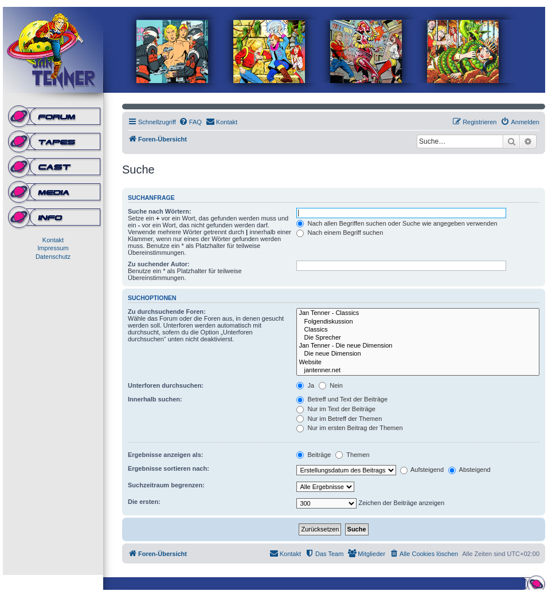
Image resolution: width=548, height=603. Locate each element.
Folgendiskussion (418, 322)
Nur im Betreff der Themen (339, 418)
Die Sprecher (418, 338)
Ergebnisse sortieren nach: (168, 468)
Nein (331, 385)
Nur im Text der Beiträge (335, 408)
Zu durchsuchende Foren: (167, 311)
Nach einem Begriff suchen (339, 232)
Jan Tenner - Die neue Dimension (418, 346)
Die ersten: (144, 501)
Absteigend (469, 469)
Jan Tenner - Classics (418, 313)
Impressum (52, 248)
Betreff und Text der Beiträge (341, 399)
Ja (305, 385)
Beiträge (313, 454)
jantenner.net (418, 370)
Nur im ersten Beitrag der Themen (349, 427)
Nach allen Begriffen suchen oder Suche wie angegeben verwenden (396, 223)
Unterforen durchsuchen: (165, 385)
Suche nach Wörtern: (159, 211)
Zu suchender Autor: (159, 264)
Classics (418, 330)
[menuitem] (190, 122)
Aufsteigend (422, 469)
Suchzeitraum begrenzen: (166, 485)
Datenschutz (53, 256)
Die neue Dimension (418, 354)
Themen (352, 454)
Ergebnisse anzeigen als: (165, 454)
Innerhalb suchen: (155, 399)
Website (418, 362)
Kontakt (53, 240)
